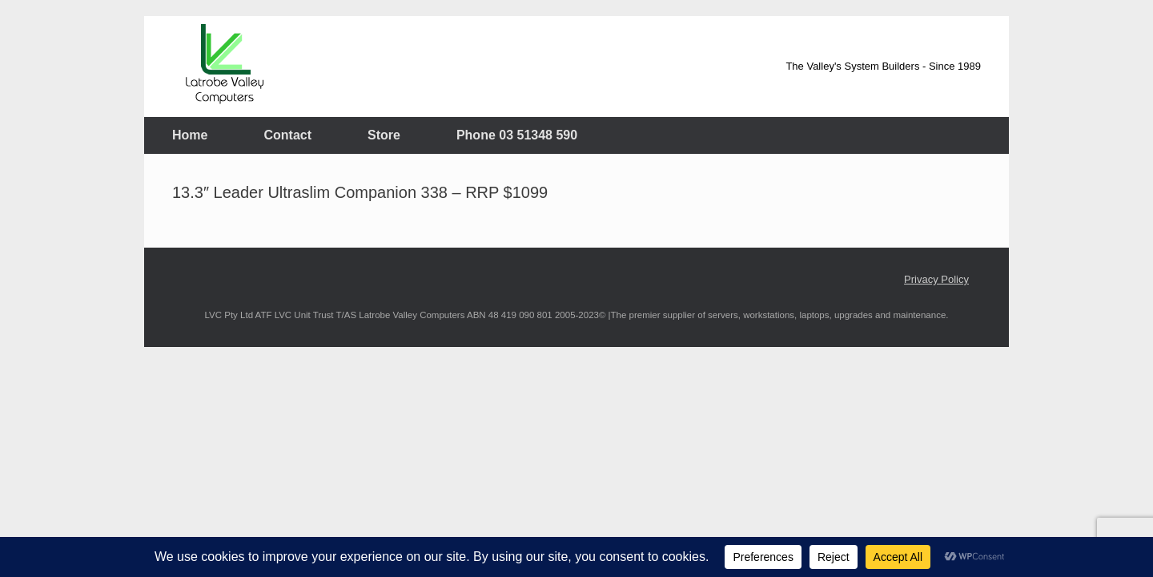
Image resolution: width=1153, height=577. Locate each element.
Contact (287, 135)
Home (189, 135)
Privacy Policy (936, 279)
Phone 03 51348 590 (516, 135)
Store (384, 135)
